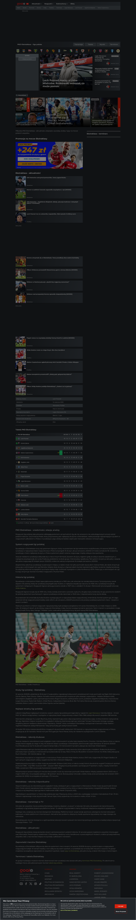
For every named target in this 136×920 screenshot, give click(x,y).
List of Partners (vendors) (68, 910)
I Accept (120, 906)
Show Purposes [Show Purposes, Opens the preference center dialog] (121, 911)
